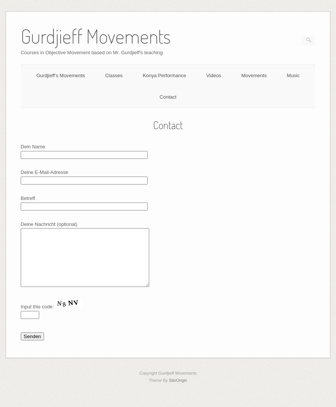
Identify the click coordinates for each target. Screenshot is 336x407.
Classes (113, 75)
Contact (168, 97)
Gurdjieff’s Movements (60, 75)
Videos (213, 75)
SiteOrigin (178, 391)
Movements (254, 75)
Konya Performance (164, 75)
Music (293, 75)
